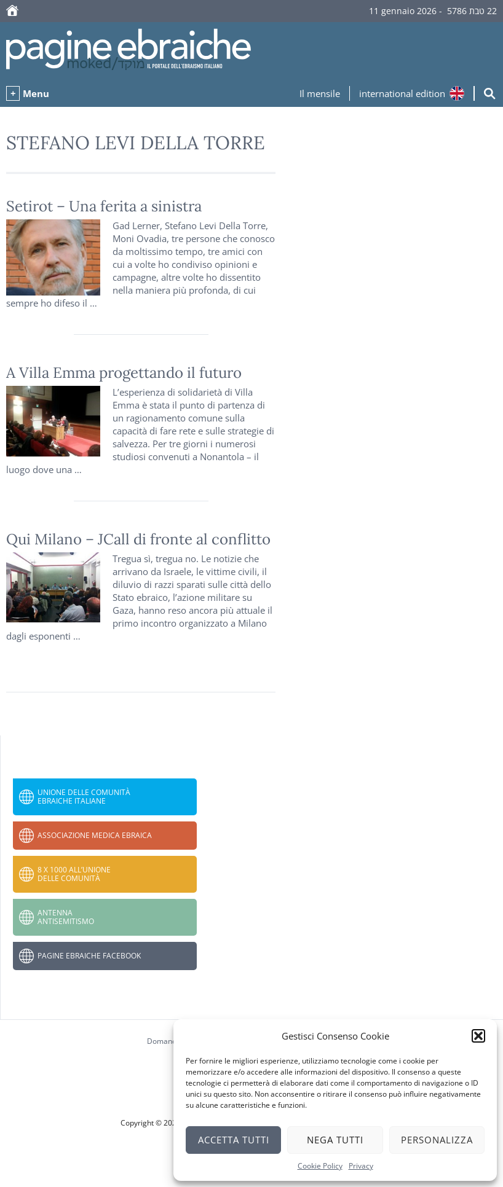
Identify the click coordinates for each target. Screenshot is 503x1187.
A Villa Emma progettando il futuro (124, 372)
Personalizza (437, 1140)
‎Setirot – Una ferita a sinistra (104, 206)
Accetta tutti (233, 1140)
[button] (478, 1036)
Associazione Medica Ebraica (95, 835)
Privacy (361, 1166)
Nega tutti (335, 1140)
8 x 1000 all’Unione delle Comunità (74, 873)
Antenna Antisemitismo (66, 916)
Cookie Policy (320, 1166)
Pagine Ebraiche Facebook (89, 955)
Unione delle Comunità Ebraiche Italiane (84, 796)
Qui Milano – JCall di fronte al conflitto (138, 539)
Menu (36, 93)
